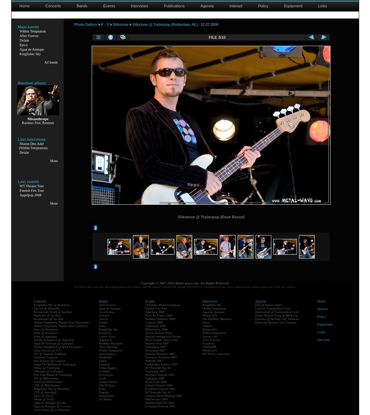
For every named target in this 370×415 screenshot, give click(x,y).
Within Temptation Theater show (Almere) (61, 326)
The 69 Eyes (107, 385)
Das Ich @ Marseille (47, 308)
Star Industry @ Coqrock (50, 361)
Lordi (102, 378)
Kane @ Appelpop (45, 336)
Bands (82, 6)
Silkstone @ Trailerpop (48, 371)
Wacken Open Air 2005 (160, 403)
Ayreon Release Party (159, 333)
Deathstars (105, 357)
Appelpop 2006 (155, 378)
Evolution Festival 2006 (160, 389)
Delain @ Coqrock (46, 357)
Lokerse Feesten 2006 (159, 385)
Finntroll (104, 364)
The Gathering (108, 347)
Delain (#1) (210, 350)
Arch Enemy (107, 312)
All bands (51, 62)
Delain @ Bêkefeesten (48, 382)
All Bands (105, 399)
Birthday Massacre (111, 343)
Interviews (139, 6)
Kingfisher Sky (30, 54)
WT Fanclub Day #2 (158, 368)
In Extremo (106, 375)
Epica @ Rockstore (46, 329)
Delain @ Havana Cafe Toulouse (275, 322)
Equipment (293, 6)
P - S (105, 25)
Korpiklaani (106, 396)
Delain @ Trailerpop (47, 368)
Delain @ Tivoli (44, 399)
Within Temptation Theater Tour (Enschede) (62, 322)
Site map (323, 340)
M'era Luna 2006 (156, 382)
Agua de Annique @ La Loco (52, 406)
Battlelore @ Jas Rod (47, 315)
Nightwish (105, 340)
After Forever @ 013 (47, 350)
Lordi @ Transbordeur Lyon (273, 308)
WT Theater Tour (32, 186)
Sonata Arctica (108, 382)
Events (109, 6)
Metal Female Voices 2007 (162, 340)
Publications (174, 6)
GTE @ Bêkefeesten (47, 385)
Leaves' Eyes (107, 336)
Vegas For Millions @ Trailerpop (55, 364)
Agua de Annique (32, 49)
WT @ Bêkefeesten (46, 378)
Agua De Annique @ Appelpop (54, 343)
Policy (263, 6)
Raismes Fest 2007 (157, 343)
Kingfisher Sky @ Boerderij (52, 305)
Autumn (104, 315)
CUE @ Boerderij (45, 392)
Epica (24, 45)
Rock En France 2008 (159, 315)
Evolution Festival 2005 (160, 406)
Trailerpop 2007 (155, 371)
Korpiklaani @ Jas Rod (48, 319)
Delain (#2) (210, 329)
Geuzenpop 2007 (156, 347)
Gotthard (104, 371)
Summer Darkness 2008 (160, 319)
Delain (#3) (210, 315)
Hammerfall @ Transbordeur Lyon (277, 312)
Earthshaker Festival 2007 (161, 364)
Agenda (207, 6)
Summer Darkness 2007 (160, 354)
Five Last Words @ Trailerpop (53, 375)
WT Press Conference (216, 354)
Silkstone (120, 25)
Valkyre (207, 326)
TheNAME (210, 347)
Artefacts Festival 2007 (160, 375)
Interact (236, 6)
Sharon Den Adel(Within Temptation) (33, 146)
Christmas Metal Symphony (163, 305)
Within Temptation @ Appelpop (54, 340)
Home (25, 6)
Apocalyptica (107, 354)
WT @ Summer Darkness (50, 354)
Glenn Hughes (108, 368)
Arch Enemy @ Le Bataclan (52, 410)
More (54, 161)
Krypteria (105, 333)
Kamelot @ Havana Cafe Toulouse (277, 319)
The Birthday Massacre (217, 319)
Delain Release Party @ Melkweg (276, 315)
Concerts (53, 6)
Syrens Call (210, 336)
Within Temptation (33, 31)
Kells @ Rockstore (46, 333)
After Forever (29, 36)
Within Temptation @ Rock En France (58, 347)
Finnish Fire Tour (32, 190)
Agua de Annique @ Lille (50, 403)
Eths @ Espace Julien (268, 305)
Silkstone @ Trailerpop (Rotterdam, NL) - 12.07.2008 (175, 25)
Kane (102, 389)
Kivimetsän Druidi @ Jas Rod (53, 312)
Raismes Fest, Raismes (38, 123)
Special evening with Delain (163, 336)
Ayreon (103, 319)
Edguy (103, 361)
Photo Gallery (85, 25)
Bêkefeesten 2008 (156, 329)
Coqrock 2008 (154, 322)
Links (322, 6)
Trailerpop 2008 (155, 326)
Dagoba (104, 392)
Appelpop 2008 (30, 195)
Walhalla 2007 (154, 361)
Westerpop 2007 (155, 350)
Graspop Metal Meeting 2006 (163, 396)
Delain (24, 40)
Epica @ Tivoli (43, 396)
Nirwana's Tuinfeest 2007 (161, 357)
